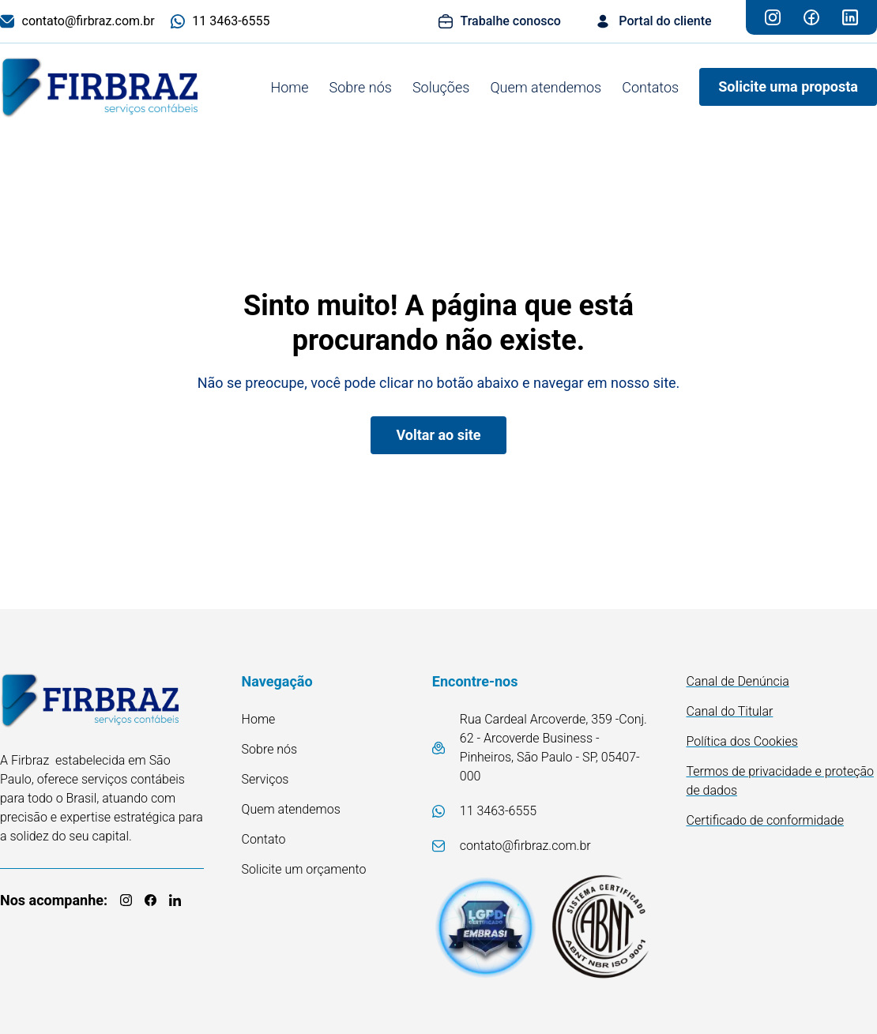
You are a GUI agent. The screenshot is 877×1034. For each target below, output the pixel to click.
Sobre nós (360, 87)
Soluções (440, 87)
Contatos (650, 87)
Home (289, 87)
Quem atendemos (545, 87)
